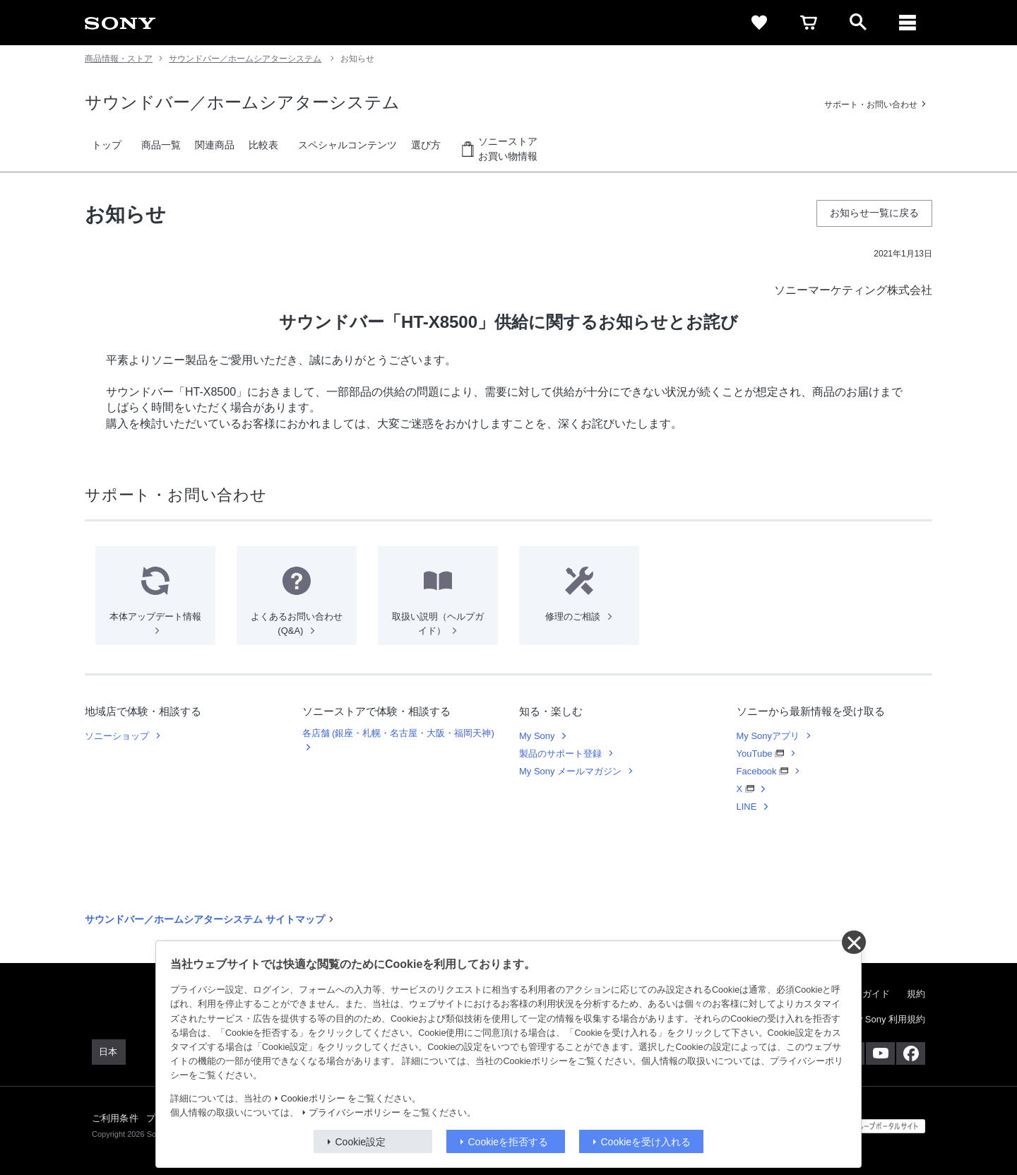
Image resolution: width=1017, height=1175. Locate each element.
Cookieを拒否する (508, 1141)
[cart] (808, 22)
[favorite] (759, 22)
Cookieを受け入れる (646, 1141)
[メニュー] (907, 22)
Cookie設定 (360, 1141)
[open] (858, 22)
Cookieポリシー (313, 1099)
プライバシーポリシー (354, 1113)
